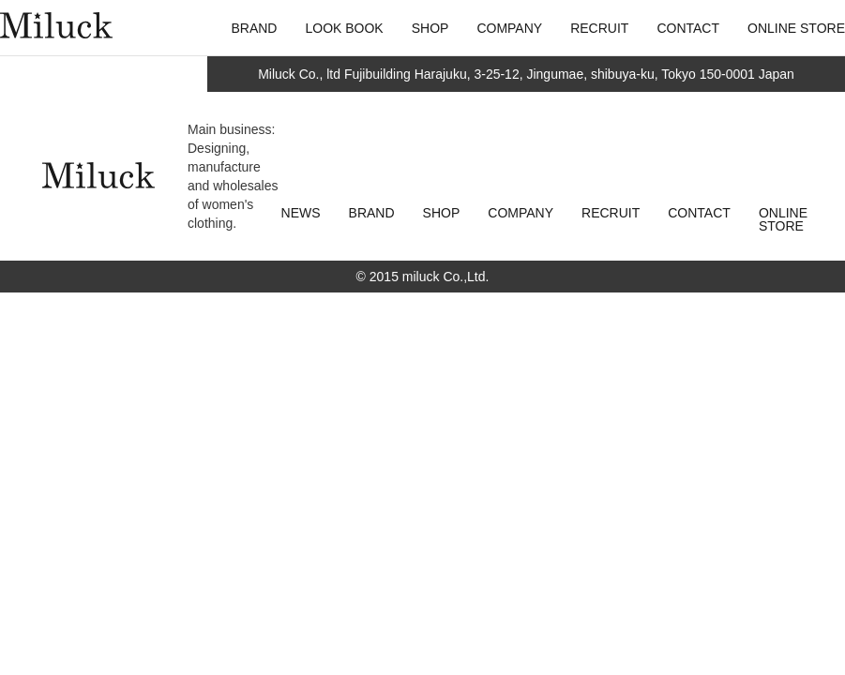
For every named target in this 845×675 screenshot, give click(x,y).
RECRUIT (610, 212)
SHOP (441, 212)
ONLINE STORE (783, 219)
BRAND (372, 212)
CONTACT (699, 212)
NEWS (301, 212)
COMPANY (520, 212)
